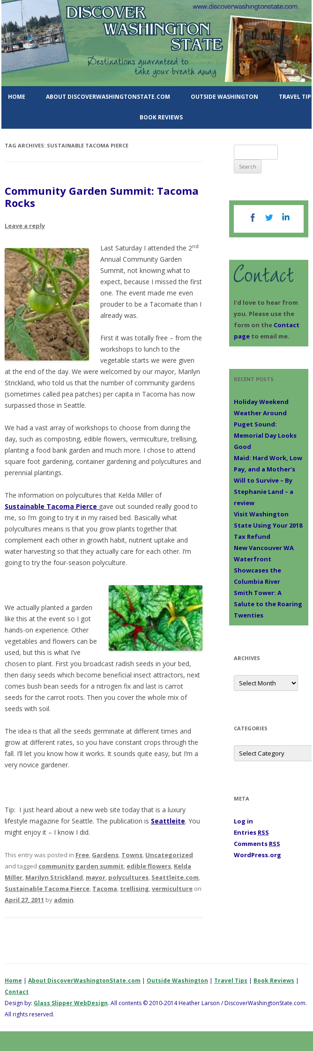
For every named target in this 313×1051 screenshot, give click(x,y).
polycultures (128, 877)
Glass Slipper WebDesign (71, 1003)
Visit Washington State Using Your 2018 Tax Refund (268, 525)
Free (82, 855)
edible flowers (149, 866)
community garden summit (81, 866)
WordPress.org (257, 855)
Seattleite (168, 820)
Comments (257, 843)
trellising (134, 888)
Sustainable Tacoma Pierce (52, 506)
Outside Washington (224, 97)
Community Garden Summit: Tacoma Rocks (102, 197)
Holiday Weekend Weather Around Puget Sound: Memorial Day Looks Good (265, 424)
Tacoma (104, 888)
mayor (95, 877)
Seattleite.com (175, 877)
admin (64, 900)
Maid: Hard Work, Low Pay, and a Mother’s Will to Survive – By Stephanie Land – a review (268, 480)
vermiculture (172, 888)
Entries (251, 832)
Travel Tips (230, 981)
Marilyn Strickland (54, 877)
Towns (131, 855)
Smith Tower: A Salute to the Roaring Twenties (268, 603)
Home (16, 97)
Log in (243, 821)
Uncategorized (169, 855)
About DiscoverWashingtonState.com (108, 97)
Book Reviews (161, 117)
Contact (17, 992)
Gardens (105, 855)
